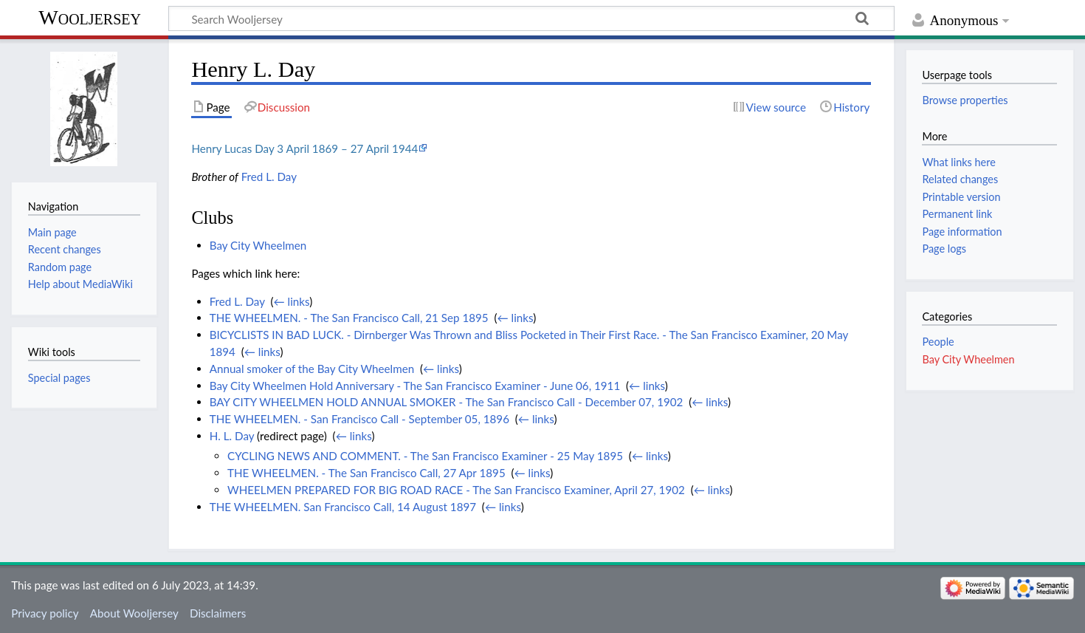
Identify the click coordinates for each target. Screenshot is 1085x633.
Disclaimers (218, 613)
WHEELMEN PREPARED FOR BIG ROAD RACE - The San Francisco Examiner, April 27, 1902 (456, 489)
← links (292, 301)
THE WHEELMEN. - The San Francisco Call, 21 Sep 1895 (349, 317)
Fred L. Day (269, 176)
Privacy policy (44, 613)
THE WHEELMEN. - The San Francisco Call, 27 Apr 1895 (366, 472)
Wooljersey (89, 17)
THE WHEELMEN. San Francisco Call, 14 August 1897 (343, 506)
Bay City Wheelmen (258, 245)
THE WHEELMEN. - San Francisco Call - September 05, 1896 (359, 418)
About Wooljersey (134, 613)
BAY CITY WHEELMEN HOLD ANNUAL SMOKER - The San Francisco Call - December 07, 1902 (446, 401)
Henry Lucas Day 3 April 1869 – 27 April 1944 (304, 148)
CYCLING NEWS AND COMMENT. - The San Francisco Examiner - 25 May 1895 (425, 455)
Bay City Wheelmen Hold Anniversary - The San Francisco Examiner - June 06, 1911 (415, 385)
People (938, 341)
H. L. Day (232, 435)
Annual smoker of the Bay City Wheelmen (312, 368)
